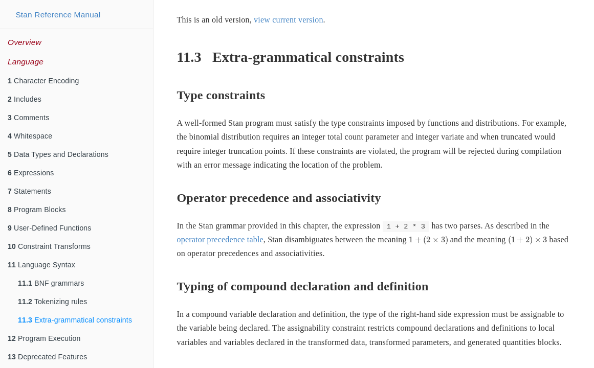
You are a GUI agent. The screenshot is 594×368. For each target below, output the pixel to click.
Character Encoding (43, 81)
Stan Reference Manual (57, 14)
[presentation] (428, 240)
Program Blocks (37, 209)
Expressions (31, 173)
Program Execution (44, 338)
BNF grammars (51, 283)
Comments (28, 117)
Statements (29, 191)
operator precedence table (220, 239)
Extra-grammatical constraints (75, 320)
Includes (24, 99)
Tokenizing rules (52, 301)
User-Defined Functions (50, 228)
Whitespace (30, 136)
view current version (288, 19)
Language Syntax (41, 265)
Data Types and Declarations (58, 154)
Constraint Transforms (49, 246)
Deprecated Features (47, 357)
